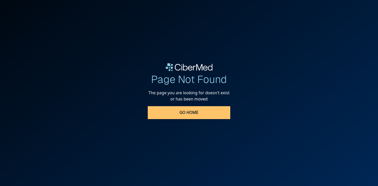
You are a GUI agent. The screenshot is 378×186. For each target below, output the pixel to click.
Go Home (189, 112)
